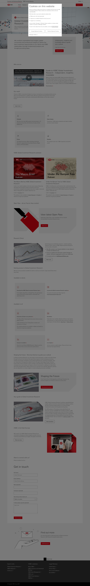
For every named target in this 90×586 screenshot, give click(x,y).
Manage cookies (33, 34)
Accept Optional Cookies (36, 31)
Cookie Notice (55, 26)
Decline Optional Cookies (53, 31)
